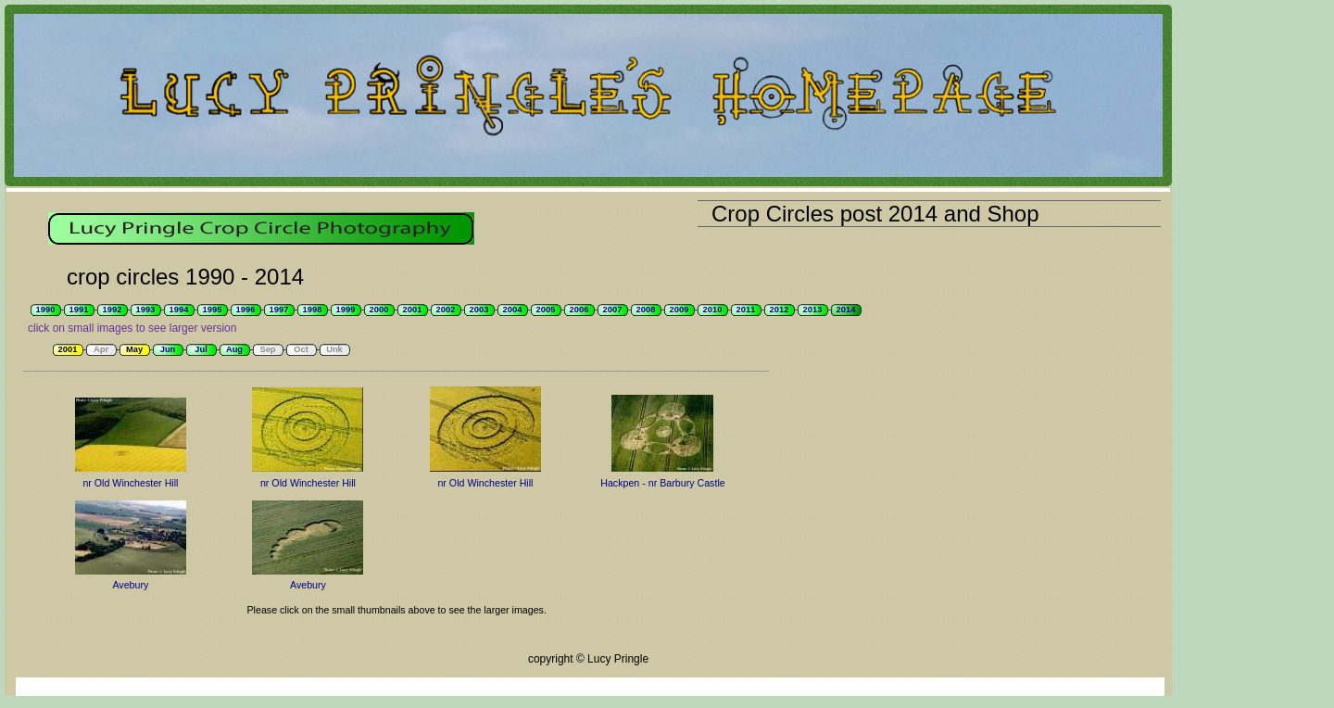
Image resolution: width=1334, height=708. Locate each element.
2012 (779, 309)
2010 (713, 309)
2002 (446, 309)
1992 (112, 309)
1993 (146, 309)
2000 (379, 309)
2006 (579, 309)
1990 (46, 309)
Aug (234, 349)
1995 (212, 309)
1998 (312, 309)
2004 (512, 309)
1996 (246, 309)
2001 (412, 309)
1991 (79, 309)
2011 (746, 309)
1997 (279, 309)
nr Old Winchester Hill (130, 482)
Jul (201, 349)
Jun (168, 349)
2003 (479, 309)
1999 (346, 309)
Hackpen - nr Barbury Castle (662, 482)
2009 (679, 309)
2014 (846, 309)
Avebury (130, 584)
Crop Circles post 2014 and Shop (875, 213)
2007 (613, 309)
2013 (813, 309)
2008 (646, 309)
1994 (179, 309)
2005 (546, 309)
